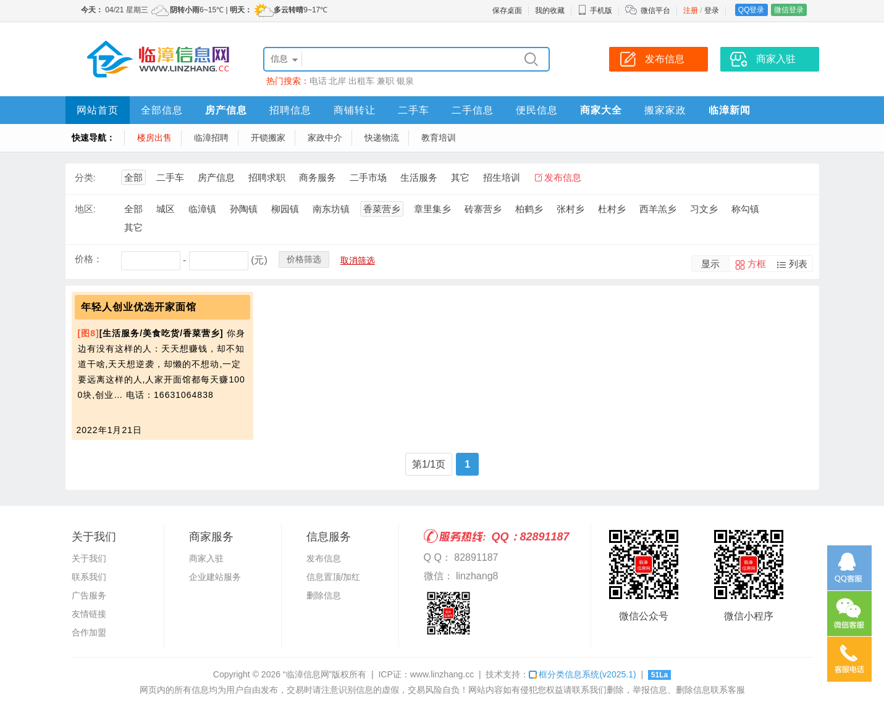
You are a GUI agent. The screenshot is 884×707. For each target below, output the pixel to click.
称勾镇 (745, 209)
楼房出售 (154, 138)
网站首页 (98, 110)
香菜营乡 (381, 209)
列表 (798, 263)
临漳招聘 (211, 138)
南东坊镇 (331, 209)
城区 (165, 209)
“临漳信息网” (307, 674)
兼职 (385, 81)
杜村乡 (612, 209)
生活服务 (418, 177)
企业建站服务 (215, 577)
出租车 (361, 81)
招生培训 (501, 177)
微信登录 (789, 10)
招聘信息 (290, 110)
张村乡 (570, 209)
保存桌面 (507, 10)
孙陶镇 (244, 209)
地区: (85, 209)
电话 (318, 81)
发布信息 (562, 177)
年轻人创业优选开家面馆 (138, 307)
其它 (460, 177)
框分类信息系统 (582, 674)
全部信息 (162, 110)
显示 (710, 263)
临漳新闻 (730, 110)
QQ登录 (751, 10)
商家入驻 (206, 558)
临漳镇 (202, 209)
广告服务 (89, 595)
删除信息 (323, 595)
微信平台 (655, 10)
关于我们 (89, 558)
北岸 (337, 81)
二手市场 (368, 177)
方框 (756, 263)
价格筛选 (304, 259)
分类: (85, 177)
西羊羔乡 (657, 209)
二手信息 (473, 110)
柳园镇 (285, 209)
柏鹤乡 (529, 209)
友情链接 (89, 614)
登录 (711, 10)
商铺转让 (355, 110)
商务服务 (317, 177)
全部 (133, 177)
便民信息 (537, 110)
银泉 (405, 81)
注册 (690, 10)
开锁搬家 (268, 138)
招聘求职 (266, 177)
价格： (89, 259)
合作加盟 (89, 632)
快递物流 (381, 138)
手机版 (595, 10)
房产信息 (226, 110)
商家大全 (601, 110)
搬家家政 (665, 110)
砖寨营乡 (483, 209)
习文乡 (704, 209)
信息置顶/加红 (333, 577)
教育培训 (438, 138)
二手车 (413, 110)
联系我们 (89, 577)
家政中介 (325, 138)
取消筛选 (357, 260)
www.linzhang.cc (442, 674)
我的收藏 (550, 10)
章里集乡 (432, 209)
